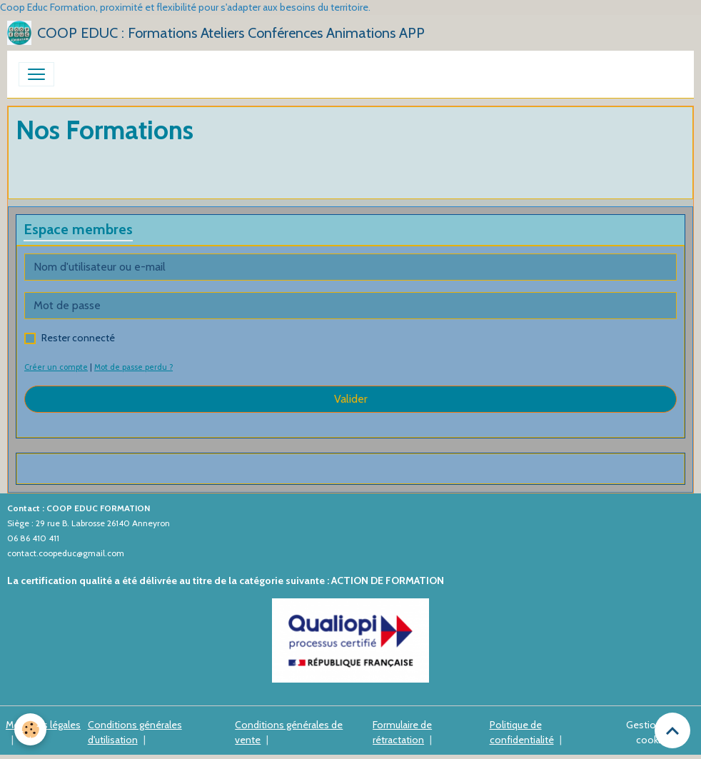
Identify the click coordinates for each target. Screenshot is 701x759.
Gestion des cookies (653, 732)
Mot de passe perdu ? (133, 367)
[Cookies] (30, 729)
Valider (351, 399)
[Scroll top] (672, 730)
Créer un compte (56, 367)
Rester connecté (78, 337)
